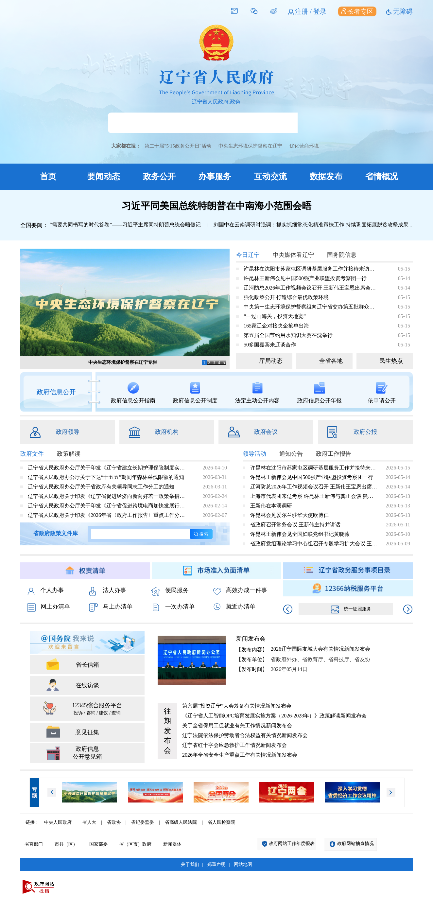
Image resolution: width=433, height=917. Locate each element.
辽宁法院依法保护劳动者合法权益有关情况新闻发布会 (245, 735)
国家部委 (98, 844)
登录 (319, 11)
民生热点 (391, 361)
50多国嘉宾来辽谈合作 (270, 344)
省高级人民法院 (181, 822)
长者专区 (357, 11)
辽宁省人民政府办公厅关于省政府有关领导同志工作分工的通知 (101, 486)
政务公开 (159, 176)
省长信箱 (87, 664)
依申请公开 (382, 393)
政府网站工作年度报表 (292, 843)
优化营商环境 (304, 146)
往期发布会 (167, 730)
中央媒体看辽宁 (293, 255)
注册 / (304, 11)
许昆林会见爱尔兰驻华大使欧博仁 (289, 515)
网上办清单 (48, 607)
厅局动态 (271, 361)
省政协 (114, 822)
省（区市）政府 (135, 844)
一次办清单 (173, 607)
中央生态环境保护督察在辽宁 (250, 146)
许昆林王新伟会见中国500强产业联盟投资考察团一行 (305, 278)
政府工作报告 (333, 453)
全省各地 (331, 361)
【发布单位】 (252, 659)
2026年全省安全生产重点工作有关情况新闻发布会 (239, 755)
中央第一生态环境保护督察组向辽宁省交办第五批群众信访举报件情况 (310, 306)
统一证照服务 (351, 609)
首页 (48, 176)
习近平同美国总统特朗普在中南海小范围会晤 (216, 206)
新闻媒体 (172, 844)
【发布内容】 (252, 649)
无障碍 (403, 11)
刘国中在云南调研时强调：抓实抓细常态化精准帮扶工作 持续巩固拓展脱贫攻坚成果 (311, 224)
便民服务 (170, 591)
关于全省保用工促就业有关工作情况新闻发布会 (237, 725)
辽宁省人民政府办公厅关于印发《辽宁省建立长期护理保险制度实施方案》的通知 (108, 467)
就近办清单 (234, 606)
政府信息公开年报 (319, 393)
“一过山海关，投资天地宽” (275, 316)
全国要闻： (34, 225)
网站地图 (243, 864)
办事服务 (215, 176)
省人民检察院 (221, 822)
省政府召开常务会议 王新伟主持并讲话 (295, 524)
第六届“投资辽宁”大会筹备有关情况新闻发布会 (236, 706)
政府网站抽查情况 (355, 843)
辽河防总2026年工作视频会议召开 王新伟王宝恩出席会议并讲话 (310, 288)
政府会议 (266, 432)
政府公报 (365, 432)
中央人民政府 (58, 822)
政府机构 (167, 432)
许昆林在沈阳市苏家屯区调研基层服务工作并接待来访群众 (310, 269)
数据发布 (326, 176)
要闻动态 (103, 176)
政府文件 (32, 453)
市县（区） (66, 844)
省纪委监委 (142, 822)
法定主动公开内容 (257, 393)
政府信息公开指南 (133, 393)
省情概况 (381, 176)
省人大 (89, 822)
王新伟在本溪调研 (271, 505)
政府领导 (67, 432)
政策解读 (68, 453)
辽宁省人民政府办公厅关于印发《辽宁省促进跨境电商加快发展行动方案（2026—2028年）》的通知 (108, 505)
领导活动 (254, 453)
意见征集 (87, 732)
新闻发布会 (251, 638)
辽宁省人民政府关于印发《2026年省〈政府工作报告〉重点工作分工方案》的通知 (108, 515)
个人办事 (45, 591)
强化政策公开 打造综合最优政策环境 (286, 297)
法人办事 (107, 591)
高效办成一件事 (240, 591)
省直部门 (34, 844)
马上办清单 (110, 607)
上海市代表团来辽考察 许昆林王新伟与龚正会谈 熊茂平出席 (314, 496)
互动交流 (270, 176)
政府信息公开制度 (195, 393)
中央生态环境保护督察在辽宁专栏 (122, 362)
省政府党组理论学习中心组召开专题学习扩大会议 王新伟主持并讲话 (314, 543)
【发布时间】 (252, 669)
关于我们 (190, 864)
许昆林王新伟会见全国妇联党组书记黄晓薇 (300, 534)
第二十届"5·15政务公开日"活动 (178, 146)
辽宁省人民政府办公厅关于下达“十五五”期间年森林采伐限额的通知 (106, 477)
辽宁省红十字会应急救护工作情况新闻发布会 (234, 745)
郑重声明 (216, 864)
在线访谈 (87, 685)
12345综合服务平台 (97, 709)
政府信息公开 (56, 392)
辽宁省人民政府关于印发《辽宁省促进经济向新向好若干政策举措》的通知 (108, 496)
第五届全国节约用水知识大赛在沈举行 (288, 335)
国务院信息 (341, 255)
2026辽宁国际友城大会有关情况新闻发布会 (320, 649)
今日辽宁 (248, 255)
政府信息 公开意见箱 (87, 753)
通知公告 (291, 453)
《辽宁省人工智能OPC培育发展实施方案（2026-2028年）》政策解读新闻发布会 (274, 715)
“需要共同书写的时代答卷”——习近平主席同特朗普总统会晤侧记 (125, 224)
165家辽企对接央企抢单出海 (276, 325)
